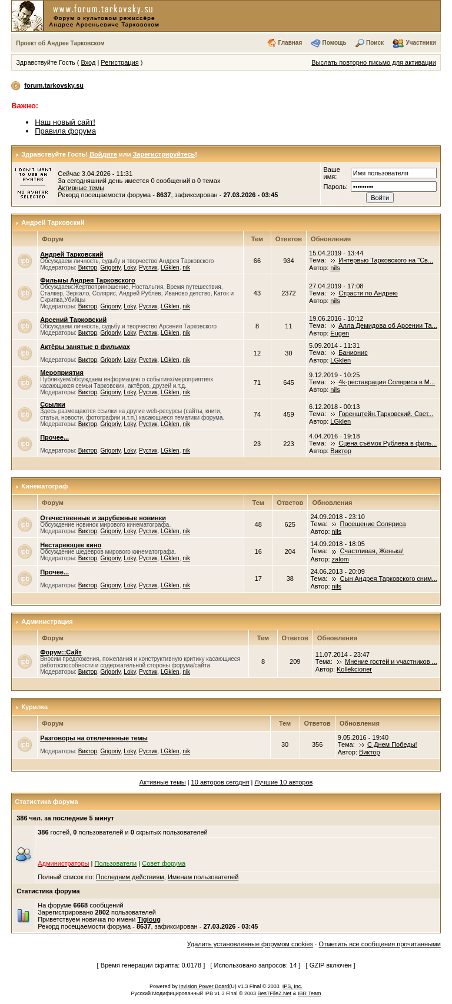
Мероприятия (62, 372)
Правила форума (65, 131)
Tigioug (149, 919)
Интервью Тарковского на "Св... (385, 260)
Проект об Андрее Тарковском (60, 43)
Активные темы (81, 187)
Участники (421, 42)
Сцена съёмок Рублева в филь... (387, 443)
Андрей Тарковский (52, 222)
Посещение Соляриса (373, 523)
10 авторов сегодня (220, 782)
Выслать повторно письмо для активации (373, 62)
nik (186, 267)
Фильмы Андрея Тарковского (87, 280)
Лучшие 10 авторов (284, 782)
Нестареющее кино (70, 544)
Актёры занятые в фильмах (85, 346)
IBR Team (309, 993)
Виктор (87, 267)
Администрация (47, 621)
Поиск (375, 42)
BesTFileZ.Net (275, 993)
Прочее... (54, 437)
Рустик (148, 267)
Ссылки (52, 404)
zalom (340, 559)
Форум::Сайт (60, 652)
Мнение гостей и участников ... (391, 661)
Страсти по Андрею (367, 293)
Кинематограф (44, 486)
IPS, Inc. (292, 986)
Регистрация (119, 62)
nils (335, 267)
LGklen (170, 267)
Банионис (352, 352)
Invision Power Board (204, 986)
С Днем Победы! (392, 744)
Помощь (335, 42)
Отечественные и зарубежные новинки (103, 517)
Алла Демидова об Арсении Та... (387, 325)
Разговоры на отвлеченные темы (94, 738)
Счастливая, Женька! (372, 550)
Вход (88, 62)
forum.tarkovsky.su (54, 85)
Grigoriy (111, 267)
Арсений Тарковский (73, 319)
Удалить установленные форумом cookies (250, 944)
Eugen (339, 333)
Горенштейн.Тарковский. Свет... (385, 413)
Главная (290, 42)
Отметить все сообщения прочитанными (379, 944)
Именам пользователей (203, 876)
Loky (129, 267)
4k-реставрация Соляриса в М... (386, 381)
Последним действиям (130, 876)
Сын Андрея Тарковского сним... (388, 578)
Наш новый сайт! (65, 122)
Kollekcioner (354, 669)
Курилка (34, 706)
